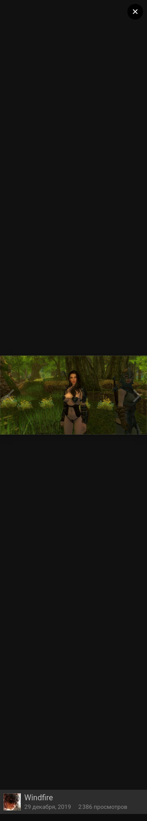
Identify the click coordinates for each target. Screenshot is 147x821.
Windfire (38, 797)
